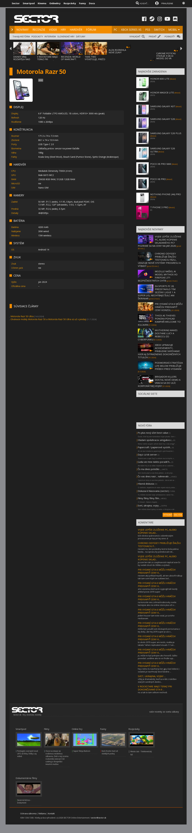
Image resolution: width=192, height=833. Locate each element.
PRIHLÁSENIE (167, 3)
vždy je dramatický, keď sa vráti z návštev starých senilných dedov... (157, 680)
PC (115, 29)
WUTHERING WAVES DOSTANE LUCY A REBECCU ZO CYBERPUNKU (157, 335)
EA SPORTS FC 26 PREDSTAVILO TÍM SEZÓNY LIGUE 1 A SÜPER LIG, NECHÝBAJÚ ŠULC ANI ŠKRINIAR (156, 292)
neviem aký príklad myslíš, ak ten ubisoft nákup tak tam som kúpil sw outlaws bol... (160, 577)
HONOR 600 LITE (159, 78)
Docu (92, 3)
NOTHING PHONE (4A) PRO (165, 194)
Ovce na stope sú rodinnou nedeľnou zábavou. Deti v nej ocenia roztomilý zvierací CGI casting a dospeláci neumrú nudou (56, 757)
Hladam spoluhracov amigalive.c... (155, 440)
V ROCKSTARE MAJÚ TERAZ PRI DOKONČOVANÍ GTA (47, 59)
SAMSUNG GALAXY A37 (162, 106)
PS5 (147, 29)
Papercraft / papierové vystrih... (154, 447)
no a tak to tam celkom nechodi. (152, 692)
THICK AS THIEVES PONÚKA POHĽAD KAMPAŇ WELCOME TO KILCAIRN (159, 320)
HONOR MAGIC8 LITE (162, 92)
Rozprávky (70, 3)
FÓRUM (91, 29)
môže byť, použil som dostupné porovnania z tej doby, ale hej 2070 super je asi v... (159, 630)
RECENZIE (38, 29)
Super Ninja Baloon (81, 751)
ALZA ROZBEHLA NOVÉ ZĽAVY (117, 51)
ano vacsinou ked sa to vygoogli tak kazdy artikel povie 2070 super (157, 590)
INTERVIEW (50, 36)
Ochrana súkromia (28, 813)
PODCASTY (37, 36)
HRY (63, 29)
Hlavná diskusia (146, 483)
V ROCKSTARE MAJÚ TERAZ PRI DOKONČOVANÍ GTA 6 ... (155, 688)
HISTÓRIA (25, 36)
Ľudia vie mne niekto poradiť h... (154, 461)
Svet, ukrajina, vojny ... (149, 505)
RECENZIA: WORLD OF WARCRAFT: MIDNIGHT (70, 59)
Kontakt (51, 813)
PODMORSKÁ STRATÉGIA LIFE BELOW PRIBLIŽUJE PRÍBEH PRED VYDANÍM (169, 365)
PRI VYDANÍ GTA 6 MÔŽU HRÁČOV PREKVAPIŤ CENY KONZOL (169, 307)
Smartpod (29, 3)
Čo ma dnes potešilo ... (149, 469)
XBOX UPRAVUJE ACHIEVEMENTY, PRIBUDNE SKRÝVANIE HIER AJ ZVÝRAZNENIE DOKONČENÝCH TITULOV (159, 351)
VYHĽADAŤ (134, 36)
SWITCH (159, 29)
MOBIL (172, 29)
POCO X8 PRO (158, 179)
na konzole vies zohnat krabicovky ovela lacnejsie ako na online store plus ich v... (157, 603)
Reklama (42, 813)
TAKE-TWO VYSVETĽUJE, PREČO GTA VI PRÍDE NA (95, 59)
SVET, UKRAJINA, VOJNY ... (152, 676)
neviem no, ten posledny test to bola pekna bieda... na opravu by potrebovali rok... (158, 550)
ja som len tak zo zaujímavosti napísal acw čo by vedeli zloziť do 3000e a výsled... (159, 563)
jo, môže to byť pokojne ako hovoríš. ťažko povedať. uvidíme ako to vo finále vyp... (157, 657)
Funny (82, 3)
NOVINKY (22, 29)
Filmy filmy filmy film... (149, 498)
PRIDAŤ (152, 36)
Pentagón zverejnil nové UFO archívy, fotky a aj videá (27, 754)
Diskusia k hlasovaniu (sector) (153, 490)
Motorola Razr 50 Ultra (22, 316)
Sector (16, 3)
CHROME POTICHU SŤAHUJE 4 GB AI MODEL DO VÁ (166, 56)
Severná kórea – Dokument (24, 801)
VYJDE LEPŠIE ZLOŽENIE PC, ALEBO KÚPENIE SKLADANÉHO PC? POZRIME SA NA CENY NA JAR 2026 (159, 241)
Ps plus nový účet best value (153, 432)
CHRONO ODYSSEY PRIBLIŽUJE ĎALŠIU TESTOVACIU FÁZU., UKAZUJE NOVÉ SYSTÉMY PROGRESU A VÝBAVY (159, 259)
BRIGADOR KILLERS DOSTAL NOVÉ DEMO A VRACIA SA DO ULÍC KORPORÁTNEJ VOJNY (159, 381)
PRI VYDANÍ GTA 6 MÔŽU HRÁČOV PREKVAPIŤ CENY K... (157, 571)
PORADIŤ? (169, 36)
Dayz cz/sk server (147, 454)
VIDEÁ (53, 29)
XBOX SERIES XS (131, 29)
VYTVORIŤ (167, 515)
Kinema (42, 3)
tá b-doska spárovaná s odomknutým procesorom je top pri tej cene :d (155, 537)
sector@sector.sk (98, 817)
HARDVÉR (76, 29)
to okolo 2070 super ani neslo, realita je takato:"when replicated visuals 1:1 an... (156, 643)
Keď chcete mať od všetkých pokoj (110, 752)
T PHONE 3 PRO (159, 207)
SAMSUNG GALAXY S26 (162, 118)
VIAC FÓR (178, 515)
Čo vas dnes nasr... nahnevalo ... (154, 476)
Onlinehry (54, 3)
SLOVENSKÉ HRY (65, 36)
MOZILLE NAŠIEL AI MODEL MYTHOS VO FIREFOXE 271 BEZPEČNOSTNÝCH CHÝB (157, 276)
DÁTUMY (80, 36)
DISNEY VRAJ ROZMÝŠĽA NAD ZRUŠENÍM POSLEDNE (21, 60)
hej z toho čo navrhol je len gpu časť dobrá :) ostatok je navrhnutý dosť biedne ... (158, 670)
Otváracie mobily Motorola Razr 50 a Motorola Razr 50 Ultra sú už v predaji (48, 319)
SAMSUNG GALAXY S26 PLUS (165, 133)
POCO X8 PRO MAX (160, 163)
